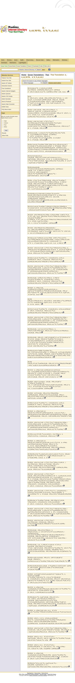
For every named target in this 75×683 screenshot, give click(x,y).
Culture (6, 123)
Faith (5, 121)
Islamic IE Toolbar (7, 83)
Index (41, 66)
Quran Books (12, 66)
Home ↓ (3, 60)
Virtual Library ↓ (30, 60)
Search (29, 66)
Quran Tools (4, 66)
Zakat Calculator (6, 99)
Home (23, 75)
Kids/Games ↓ (13, 62)
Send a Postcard (6, 101)
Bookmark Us (30, 673)
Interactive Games (7, 85)
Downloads (35, 66)
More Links (47, 66)
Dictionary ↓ (65, 60)
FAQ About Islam (6, 109)
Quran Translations (21, 66)
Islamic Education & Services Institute (38, 675)
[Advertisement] (67, 29)
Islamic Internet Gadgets (8, 91)
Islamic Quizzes (6, 93)
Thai (47, 75)
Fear (5, 125)
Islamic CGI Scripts (7, 96)
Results (4, 133)
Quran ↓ (16, 60)
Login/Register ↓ (23, 62)
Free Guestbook (6, 88)
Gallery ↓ (48, 60)
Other (5, 127)
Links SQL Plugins (51, 674)
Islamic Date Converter (8, 104)
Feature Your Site (6, 78)
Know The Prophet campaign (32, 674)
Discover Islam (43, 674)
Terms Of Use (44, 673)
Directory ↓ (9, 60)
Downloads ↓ (4, 62)
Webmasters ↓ (56, 60)
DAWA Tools (5, 107)
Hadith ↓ (22, 60)
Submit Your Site (6, 80)
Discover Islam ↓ (40, 60)
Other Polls (5, 135)
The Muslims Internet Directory (14, 29)
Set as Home (37, 673)
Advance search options (55, 83)
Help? (43, 69)
